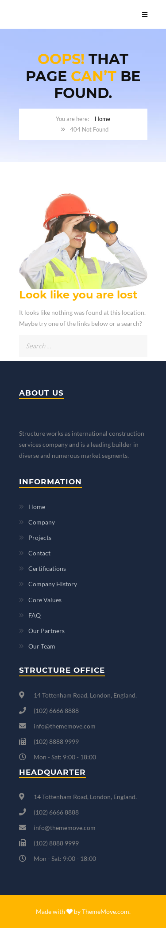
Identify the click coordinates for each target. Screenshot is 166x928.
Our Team (41, 646)
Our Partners (46, 630)
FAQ (34, 615)
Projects (39, 537)
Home (102, 118)
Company (41, 522)
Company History (52, 584)
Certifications (47, 568)
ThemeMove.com (105, 911)
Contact (39, 553)
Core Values (45, 600)
